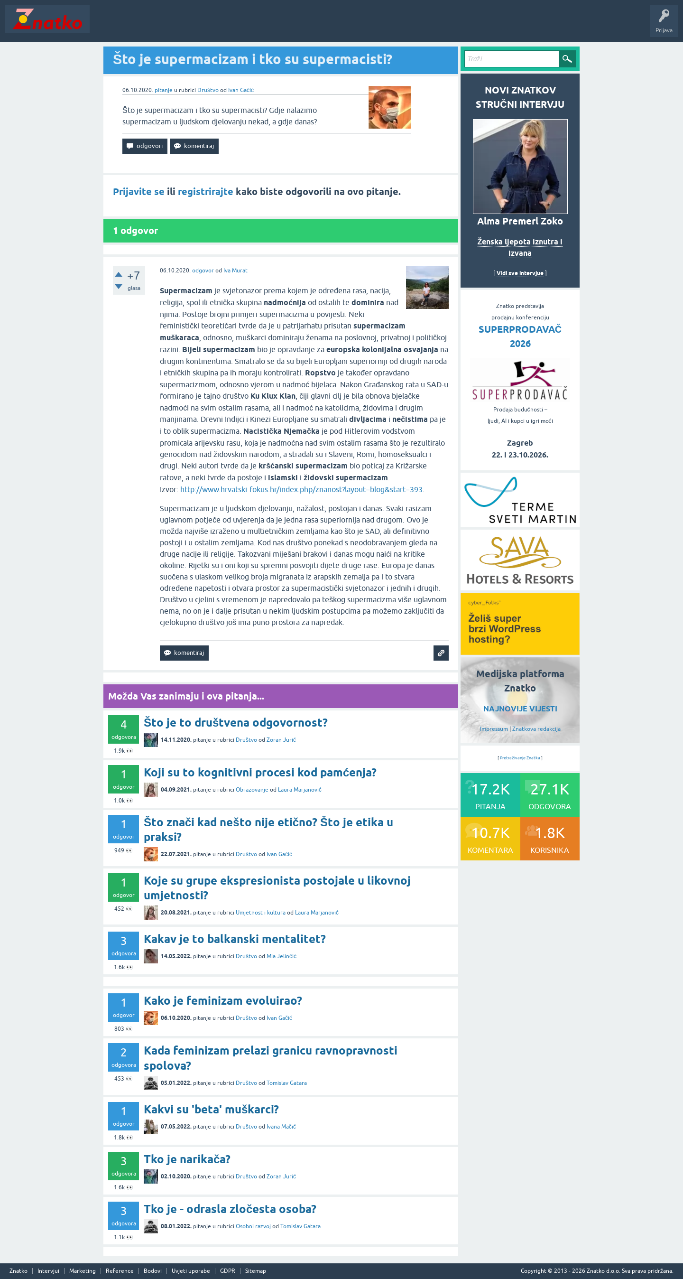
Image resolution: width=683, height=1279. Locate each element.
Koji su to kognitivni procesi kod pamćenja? (260, 772)
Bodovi (153, 1271)
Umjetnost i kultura (261, 912)
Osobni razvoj (253, 1226)
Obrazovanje (252, 789)
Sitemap (255, 1271)
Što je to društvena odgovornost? (236, 722)
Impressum (494, 729)
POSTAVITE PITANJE (233, 25)
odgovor (203, 270)
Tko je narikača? (187, 1159)
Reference (120, 1271)
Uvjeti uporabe (191, 1271)
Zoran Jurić (281, 740)
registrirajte (205, 191)
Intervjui (48, 1271)
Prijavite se (139, 191)
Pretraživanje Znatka (520, 758)
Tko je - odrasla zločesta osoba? (230, 1209)
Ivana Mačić (281, 1126)
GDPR (227, 1271)
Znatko (18, 1271)
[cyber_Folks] (520, 651)
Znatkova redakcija (536, 729)
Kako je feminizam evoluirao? (223, 1001)
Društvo (208, 90)
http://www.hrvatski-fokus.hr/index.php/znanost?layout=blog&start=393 (301, 489)
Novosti (106, 25)
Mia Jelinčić (281, 956)
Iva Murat (235, 270)
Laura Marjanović (300, 789)
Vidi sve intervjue (520, 273)
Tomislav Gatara (287, 1083)
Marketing (82, 1271)
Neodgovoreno (146, 25)
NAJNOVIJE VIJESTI (520, 708)
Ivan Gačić (241, 90)
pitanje (164, 90)
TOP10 (305, 25)
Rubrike (185, 25)
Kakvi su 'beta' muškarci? (211, 1109)
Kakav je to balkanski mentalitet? (235, 939)
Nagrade (334, 25)
